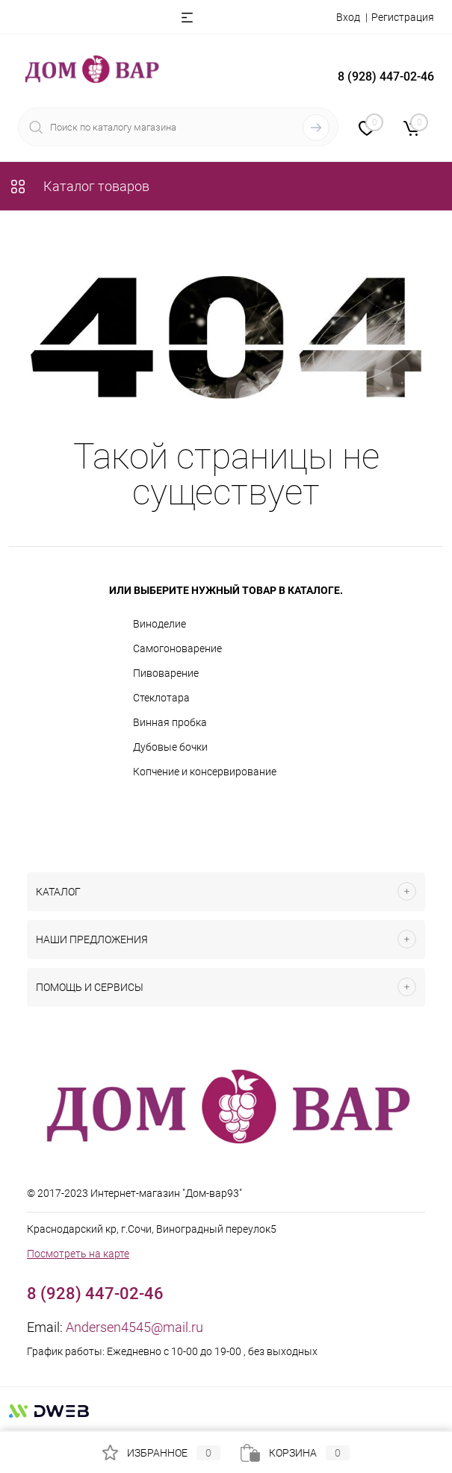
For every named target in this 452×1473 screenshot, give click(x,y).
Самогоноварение (177, 648)
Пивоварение (166, 673)
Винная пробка (170, 722)
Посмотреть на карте (78, 1254)
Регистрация (402, 17)
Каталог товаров (79, 186)
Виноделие (159, 624)
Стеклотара (161, 698)
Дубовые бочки (170, 747)
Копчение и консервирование (204, 772)
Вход (348, 17)
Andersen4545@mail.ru (134, 1327)
